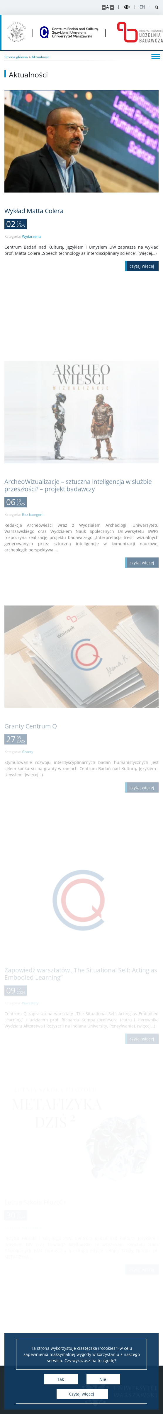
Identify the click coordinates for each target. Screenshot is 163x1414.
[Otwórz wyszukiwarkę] (154, 7)
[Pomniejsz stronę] (112, 7)
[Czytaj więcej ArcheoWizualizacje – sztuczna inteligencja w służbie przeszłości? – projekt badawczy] (142, 634)
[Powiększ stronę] (104, 7)
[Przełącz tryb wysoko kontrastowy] (126, 7)
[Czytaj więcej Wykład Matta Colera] (142, 273)
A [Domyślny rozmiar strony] (107, 7)
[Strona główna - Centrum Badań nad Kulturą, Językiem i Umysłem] (69, 32)
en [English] (142, 7)
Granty (27, 815)
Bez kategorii (32, 586)
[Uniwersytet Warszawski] (16, 32)
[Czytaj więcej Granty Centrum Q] (142, 851)
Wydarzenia (31, 243)
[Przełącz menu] (155, 56)
